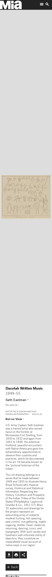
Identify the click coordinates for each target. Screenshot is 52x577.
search (47, 4)
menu (42, 4)
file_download (9, 555)
